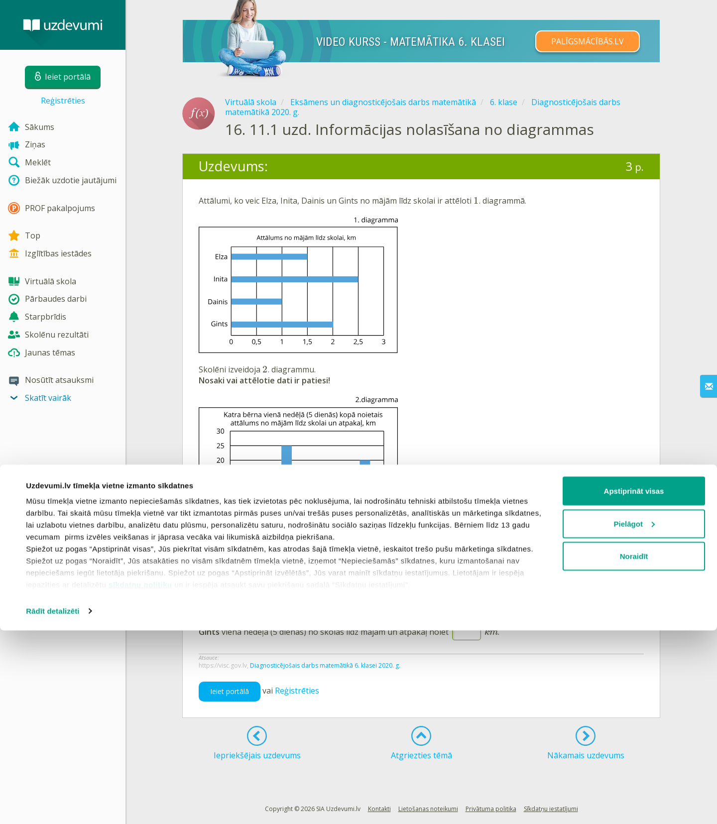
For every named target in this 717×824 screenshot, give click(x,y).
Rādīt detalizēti (52, 804)
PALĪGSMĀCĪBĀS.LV (587, 41)
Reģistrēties (63, 101)
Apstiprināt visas (634, 684)
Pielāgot (634, 717)
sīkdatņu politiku (140, 778)
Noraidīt (634, 749)
